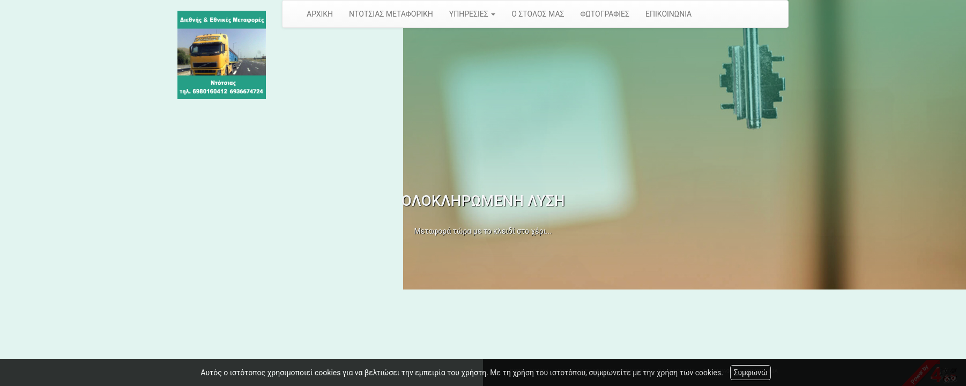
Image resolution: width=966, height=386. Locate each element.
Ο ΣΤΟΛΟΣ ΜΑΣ (537, 14)
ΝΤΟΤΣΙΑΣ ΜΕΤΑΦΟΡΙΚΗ (391, 14)
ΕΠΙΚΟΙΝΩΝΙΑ (668, 14)
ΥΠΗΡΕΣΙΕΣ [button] (472, 14)
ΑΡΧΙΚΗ (320, 14)
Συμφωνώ (750, 372)
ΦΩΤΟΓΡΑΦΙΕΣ (605, 14)
